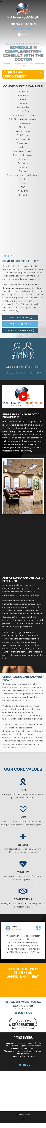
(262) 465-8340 (23, 28)
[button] (23, 74)
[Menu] (23, 1119)
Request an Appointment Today (23, 372)
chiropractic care (34, 421)
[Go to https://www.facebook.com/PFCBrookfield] (16, 1065)
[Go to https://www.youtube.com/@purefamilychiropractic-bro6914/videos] (24, 1065)
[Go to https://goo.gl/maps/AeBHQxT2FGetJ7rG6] (28, 1065)
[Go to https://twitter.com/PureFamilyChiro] (20, 1065)
